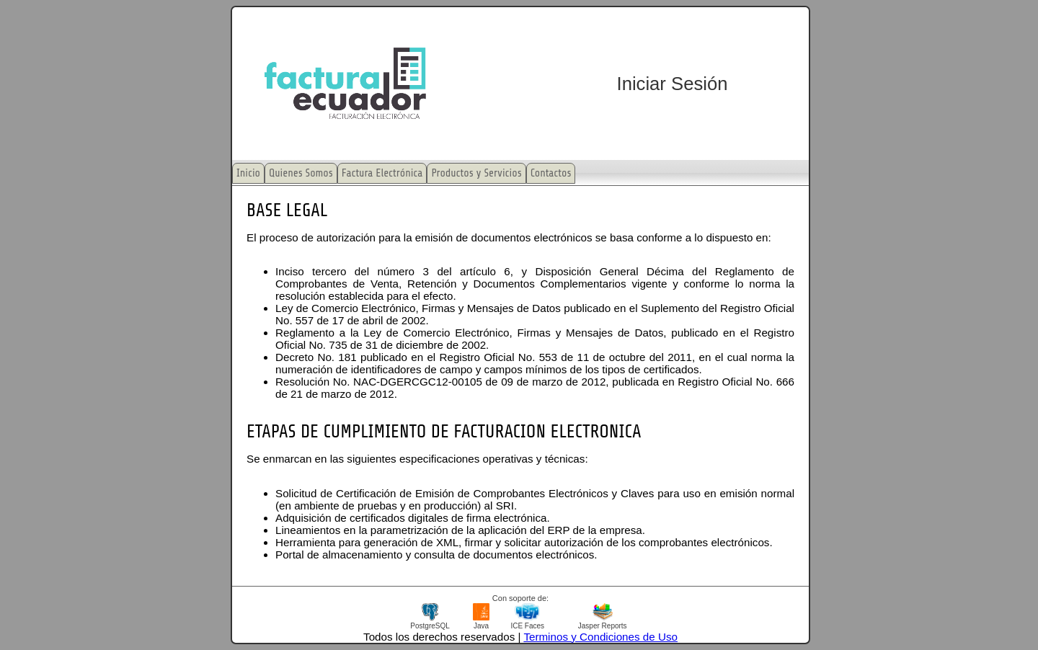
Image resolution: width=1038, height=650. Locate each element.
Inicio (248, 173)
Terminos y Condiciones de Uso (600, 637)
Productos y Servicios (476, 173)
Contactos (551, 173)
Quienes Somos (301, 173)
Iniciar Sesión (672, 84)
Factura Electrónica (382, 173)
